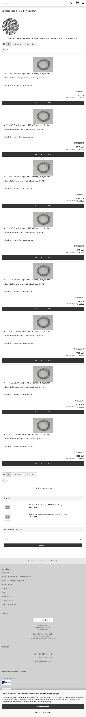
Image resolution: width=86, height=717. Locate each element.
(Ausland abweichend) (26, 85)
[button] (4, 44)
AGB (3, 593)
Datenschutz (6, 597)
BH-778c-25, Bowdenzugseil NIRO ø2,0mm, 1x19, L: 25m (27, 331)
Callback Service (7, 600)
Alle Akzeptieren (43, 706)
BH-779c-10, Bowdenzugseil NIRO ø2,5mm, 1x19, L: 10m (27, 177)
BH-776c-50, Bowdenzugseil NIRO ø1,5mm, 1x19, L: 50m (27, 434)
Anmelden (43, 545)
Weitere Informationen (43, 712)
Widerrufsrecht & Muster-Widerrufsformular (16, 577)
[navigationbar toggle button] (83, 3)
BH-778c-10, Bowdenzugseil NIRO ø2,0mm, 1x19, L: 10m (27, 125)
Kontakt (4, 589)
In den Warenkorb (43, 103)
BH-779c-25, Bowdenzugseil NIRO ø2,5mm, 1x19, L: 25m (27, 383)
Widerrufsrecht (7, 585)
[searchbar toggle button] (71, 3)
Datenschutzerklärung (43, 702)
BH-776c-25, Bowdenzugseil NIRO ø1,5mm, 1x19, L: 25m (27, 280)
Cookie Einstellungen (9, 604)
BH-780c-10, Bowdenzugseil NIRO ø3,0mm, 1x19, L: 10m (27, 228)
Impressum (5, 573)
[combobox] (18, 44)
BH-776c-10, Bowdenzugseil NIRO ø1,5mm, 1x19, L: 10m (27, 74)
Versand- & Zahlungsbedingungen (13, 581)
